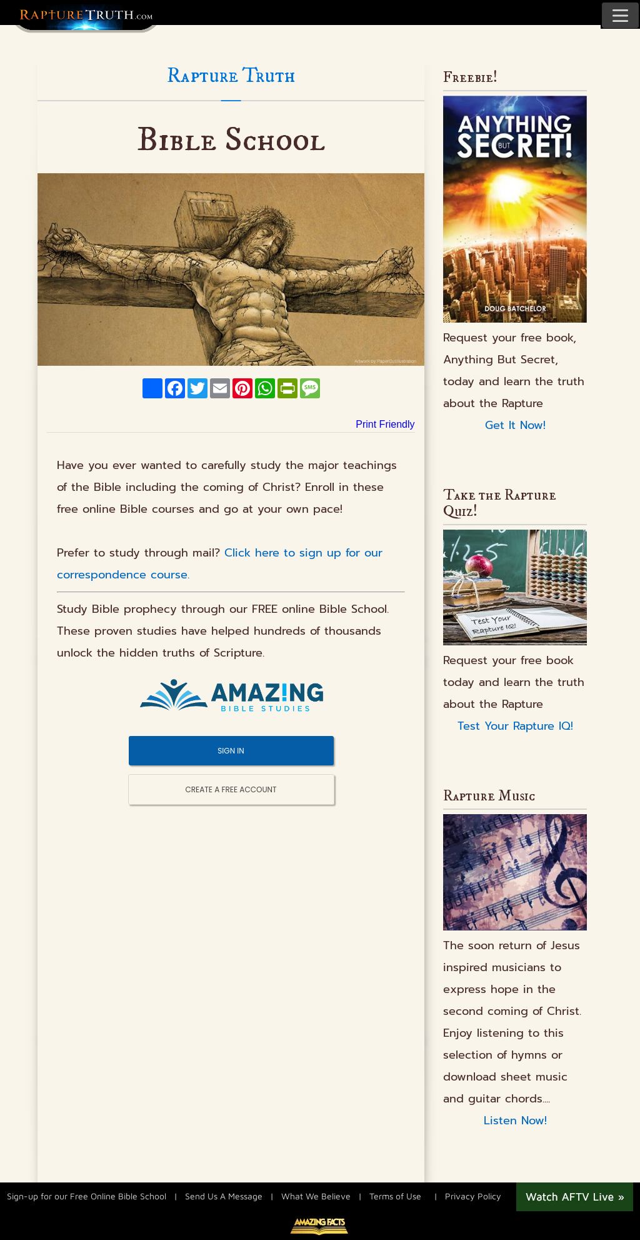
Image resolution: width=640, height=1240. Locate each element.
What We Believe (316, 1195)
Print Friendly (385, 424)
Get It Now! (515, 425)
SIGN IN (231, 750)
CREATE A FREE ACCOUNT (231, 789)
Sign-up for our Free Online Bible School (86, 1195)
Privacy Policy (473, 1195)
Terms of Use (395, 1195)
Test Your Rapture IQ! (515, 726)
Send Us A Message (223, 1195)
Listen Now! (515, 1120)
